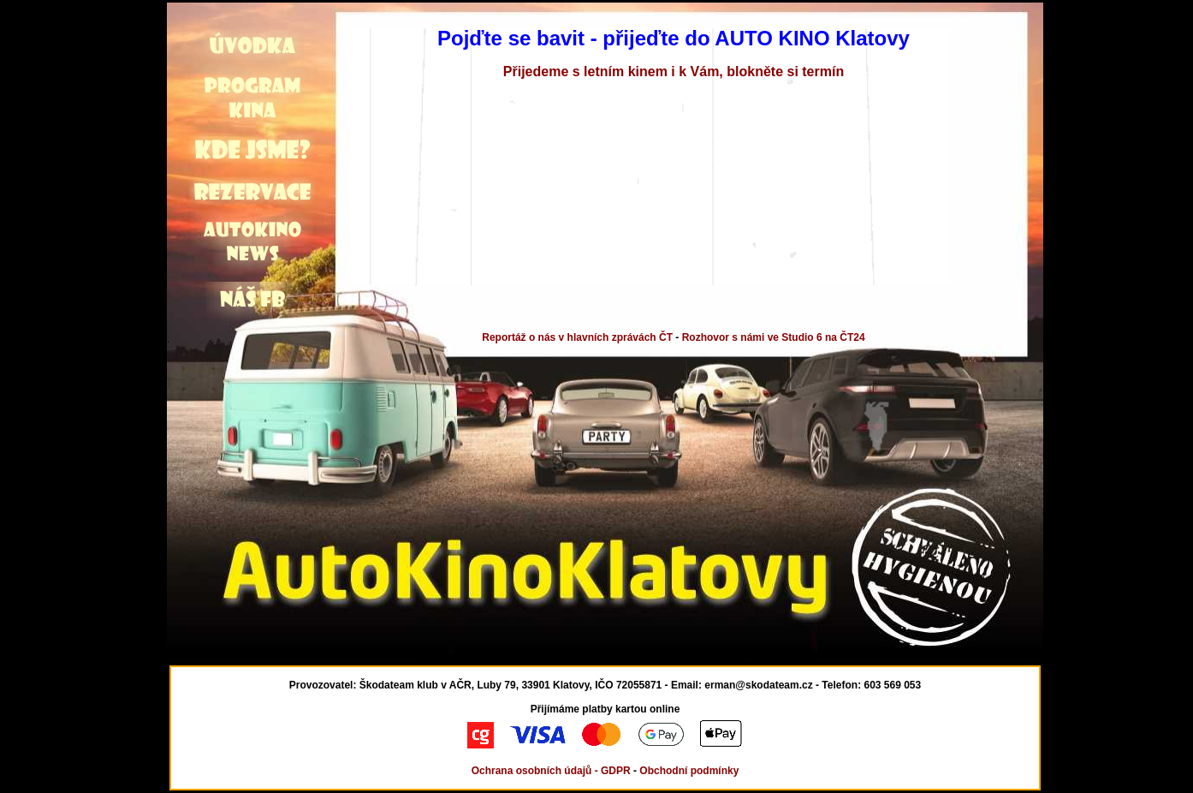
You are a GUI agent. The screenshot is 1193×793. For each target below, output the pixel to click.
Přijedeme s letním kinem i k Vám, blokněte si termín (673, 71)
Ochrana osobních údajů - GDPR (551, 771)
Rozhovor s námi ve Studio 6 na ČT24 (773, 337)
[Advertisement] (83, 66)
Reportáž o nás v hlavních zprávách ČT (577, 337)
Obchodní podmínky (689, 771)
